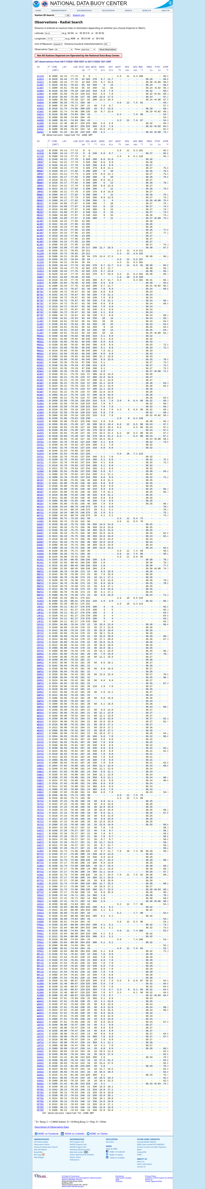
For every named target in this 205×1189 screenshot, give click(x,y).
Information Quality (123, 1178)
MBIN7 (40, 203)
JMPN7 (40, 159)
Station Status (75, 1157)
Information (83, 10)
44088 (40, 120)
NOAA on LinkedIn (72, 1133)
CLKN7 (40, 85)
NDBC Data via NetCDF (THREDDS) (150, 1144)
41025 (40, 97)
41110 (40, 76)
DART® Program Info (78, 1144)
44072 (40, 105)
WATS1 (40, 506)
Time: (77, 49)
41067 (40, 598)
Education (107, 10)
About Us (142, 1159)
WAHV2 (40, 998)
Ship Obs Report (40, 1149)
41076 (40, 453)
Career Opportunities (153, 1181)
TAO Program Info (77, 1142)
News (127, 10)
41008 (40, 123)
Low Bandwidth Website (146, 1142)
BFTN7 (40, 288)
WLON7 (40, 221)
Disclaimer (120, 1176)
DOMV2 (40, 654)
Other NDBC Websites (148, 1139)
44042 (40, 129)
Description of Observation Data (52, 1127)
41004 (40, 91)
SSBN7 (40, 277)
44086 (40, 556)
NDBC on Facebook (47, 1133)
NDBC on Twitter (97, 1133)
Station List (78, 15)
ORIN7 (40, 480)
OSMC (139, 1154)
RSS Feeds (39, 1155)
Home (38, 10)
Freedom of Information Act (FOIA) (159, 1178)
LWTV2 (40, 1024)
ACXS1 (40, 559)
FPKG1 (40, 907)
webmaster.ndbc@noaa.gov (73, 1186)
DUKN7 (40, 524)
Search (145, 10)
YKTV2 (40, 801)
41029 (40, 421)
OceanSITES (141, 1152)
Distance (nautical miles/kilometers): (84, 43)
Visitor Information (144, 1164)
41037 (40, 247)
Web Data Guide (76, 1152)
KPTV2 (40, 854)
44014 (40, 114)
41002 (40, 108)
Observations (58, 10)
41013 (40, 79)
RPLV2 (40, 954)
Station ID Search (44, 15)
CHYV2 (40, 736)
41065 (40, 418)
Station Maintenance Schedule (82, 1154)
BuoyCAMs (38, 1152)
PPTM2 (40, 1086)
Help (117, 1179)
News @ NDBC (111, 1149)
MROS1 (40, 336)
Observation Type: (44, 49)
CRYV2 (40, 624)
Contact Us (141, 1167)
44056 (40, 102)
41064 (40, 256)
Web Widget (39, 1157)
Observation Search (42, 1144)
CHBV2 (40, 765)
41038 (40, 153)
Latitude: (39, 33)
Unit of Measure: (43, 43)
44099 (40, 795)
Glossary (119, 1181)
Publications (75, 1160)
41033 (40, 601)
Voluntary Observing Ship (80, 1149)
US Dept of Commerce (71, 1176)
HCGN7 (40, 374)
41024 (40, 283)
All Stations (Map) (41, 1142)
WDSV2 (40, 710)
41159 (40, 259)
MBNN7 (40, 171)
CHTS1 (40, 442)
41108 (40, 250)
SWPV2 (40, 659)
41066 (40, 450)
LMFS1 (40, 606)
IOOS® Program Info (78, 1147)
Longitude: (40, 38)
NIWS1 (40, 362)
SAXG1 (40, 132)
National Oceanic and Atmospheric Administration (82, 1178)
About (165, 10)
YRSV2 (40, 895)
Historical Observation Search (46, 1147)
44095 (40, 518)
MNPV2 (40, 571)
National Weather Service (72, 1179)
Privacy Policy (150, 1176)
